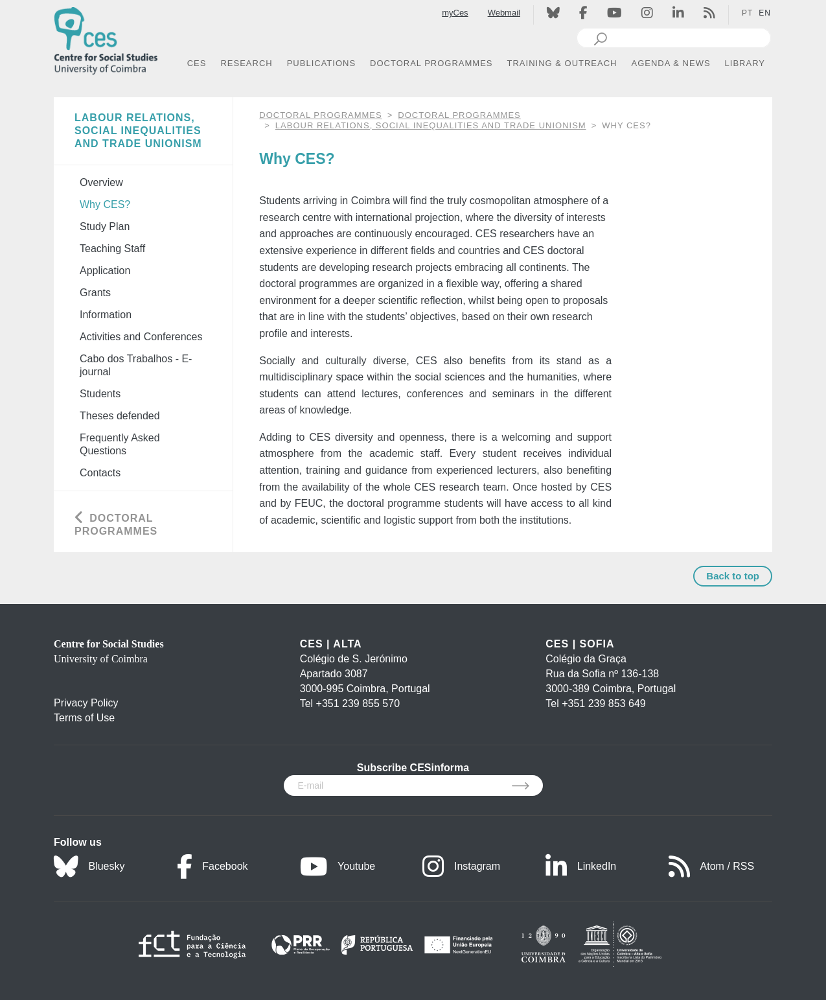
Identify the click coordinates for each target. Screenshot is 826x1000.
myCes (455, 12)
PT (747, 12)
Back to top (732, 575)
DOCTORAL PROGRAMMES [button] (431, 63)
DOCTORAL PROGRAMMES (320, 115)
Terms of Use (84, 717)
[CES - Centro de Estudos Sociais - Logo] (105, 37)
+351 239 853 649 (603, 703)
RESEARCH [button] (246, 63)
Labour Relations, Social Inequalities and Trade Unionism (430, 125)
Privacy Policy (86, 702)
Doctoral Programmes (459, 115)
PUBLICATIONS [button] (321, 63)
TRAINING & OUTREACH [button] (562, 63)
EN (765, 12)
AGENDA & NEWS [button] (671, 63)
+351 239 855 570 (358, 703)
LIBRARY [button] (745, 63)
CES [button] (197, 63)
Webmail (504, 12)
